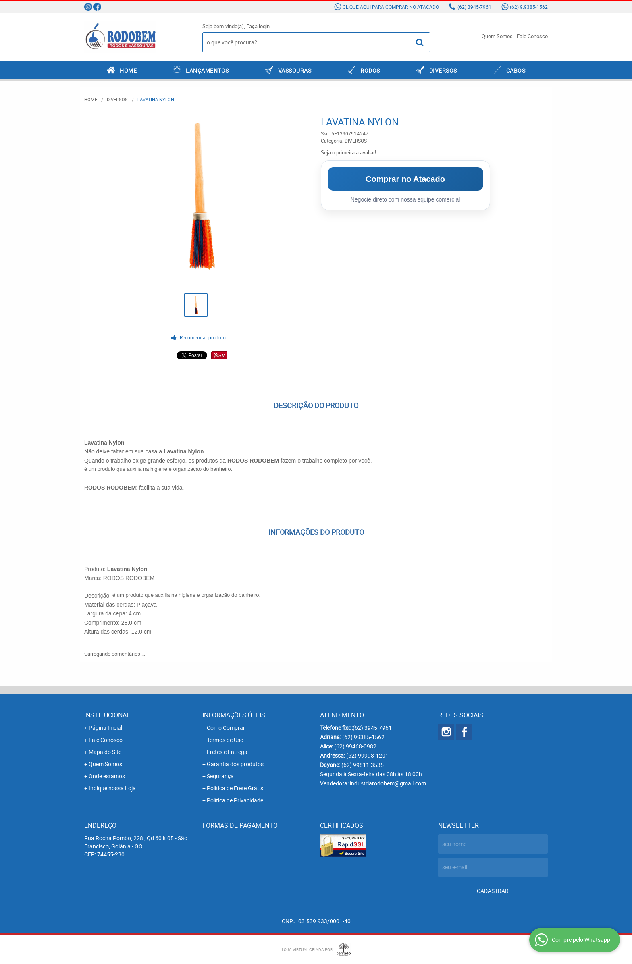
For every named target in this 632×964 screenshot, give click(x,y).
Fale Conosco (532, 36)
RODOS (370, 70)
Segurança (220, 776)
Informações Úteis (233, 715)
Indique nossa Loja (112, 788)
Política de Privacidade (235, 800)
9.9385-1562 (529, 7)
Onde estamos (107, 776)
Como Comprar (226, 727)
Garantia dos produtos (235, 764)
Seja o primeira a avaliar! (348, 152)
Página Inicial (105, 727)
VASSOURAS (295, 70)
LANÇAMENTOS (207, 70)
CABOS (516, 70)
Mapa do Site (105, 752)
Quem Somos (497, 36)
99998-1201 (367, 755)
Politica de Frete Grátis (235, 788)
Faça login (258, 26)
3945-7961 (474, 7)
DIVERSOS (443, 70)
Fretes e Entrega (227, 752)
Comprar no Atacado (405, 179)
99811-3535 (362, 765)
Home (128, 70)
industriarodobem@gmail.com (388, 783)
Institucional (107, 715)
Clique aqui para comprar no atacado (391, 7)
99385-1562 (363, 737)
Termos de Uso (225, 740)
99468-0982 (355, 746)
